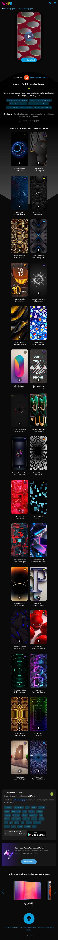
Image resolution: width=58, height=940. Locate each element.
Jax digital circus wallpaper (42, 107)
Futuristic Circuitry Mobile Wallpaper (19, 561)
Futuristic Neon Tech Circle (19, 170)
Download (29, 60)
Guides (29, 930)
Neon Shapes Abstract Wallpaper (38, 691)
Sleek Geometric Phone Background (38, 256)
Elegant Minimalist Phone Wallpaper (19, 430)
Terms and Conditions (28, 927)
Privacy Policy (43, 927)
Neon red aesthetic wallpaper (38, 104)
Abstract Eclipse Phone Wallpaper (19, 604)
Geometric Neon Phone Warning (38, 387)
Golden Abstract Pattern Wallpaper (19, 734)
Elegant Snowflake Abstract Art (38, 300)
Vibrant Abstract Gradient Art (19, 387)
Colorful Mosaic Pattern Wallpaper (38, 343)
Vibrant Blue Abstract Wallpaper (38, 778)
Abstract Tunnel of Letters (38, 474)
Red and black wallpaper (18, 104)
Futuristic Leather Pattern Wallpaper (19, 300)
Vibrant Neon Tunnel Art (38, 734)
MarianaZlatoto (34, 77)
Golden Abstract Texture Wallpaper (19, 343)
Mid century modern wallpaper (17, 100)
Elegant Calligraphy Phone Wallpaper (38, 430)
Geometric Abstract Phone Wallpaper (19, 648)
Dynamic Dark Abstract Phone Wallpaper (20, 474)
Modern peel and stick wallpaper (40, 100)
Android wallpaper (20, 800)
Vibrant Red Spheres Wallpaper (38, 648)
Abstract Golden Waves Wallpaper (19, 256)
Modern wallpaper (25, 8)
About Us (14, 927)
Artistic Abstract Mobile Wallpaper (20, 778)
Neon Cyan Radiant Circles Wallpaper (19, 691)
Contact (7, 927)
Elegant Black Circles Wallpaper (38, 170)
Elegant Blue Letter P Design (38, 604)
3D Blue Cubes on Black (38, 517)
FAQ (51, 927)
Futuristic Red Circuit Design (19, 517)
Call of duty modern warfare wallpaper (19, 107)
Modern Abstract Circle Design (38, 213)
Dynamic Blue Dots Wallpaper (19, 213)
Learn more (29, 862)
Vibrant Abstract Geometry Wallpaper (38, 561)
